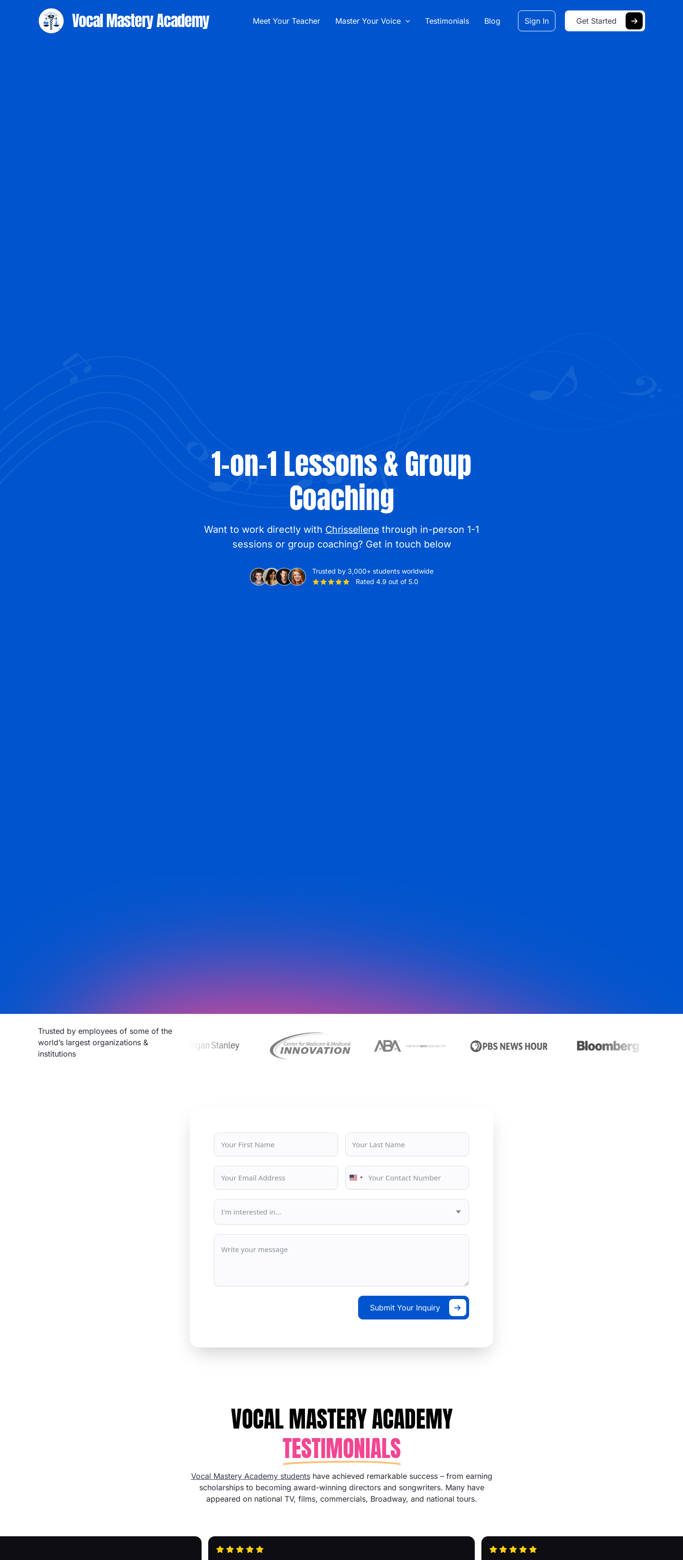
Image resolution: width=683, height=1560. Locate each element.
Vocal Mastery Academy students (250, 1476)
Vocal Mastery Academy (140, 20)
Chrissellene (352, 529)
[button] (406, 20)
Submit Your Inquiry (405, 1307)
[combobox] (356, 1177)
